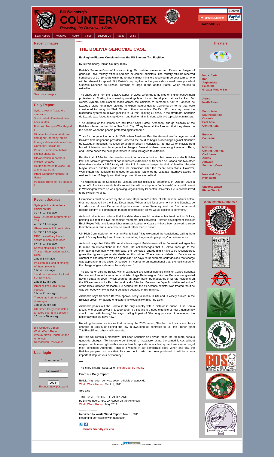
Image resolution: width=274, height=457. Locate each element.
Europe (207, 134)
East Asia (208, 122)
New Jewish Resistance (48, 342)
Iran (204, 78)
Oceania (207, 118)
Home (79, 41)
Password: (53, 371)
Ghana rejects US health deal (52, 228)
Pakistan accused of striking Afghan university (51, 264)
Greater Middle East (215, 89)
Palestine (208, 86)
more (70, 190)
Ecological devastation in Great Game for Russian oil (53, 144)
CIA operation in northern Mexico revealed (49, 159)
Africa (206, 98)
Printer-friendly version (98, 429)
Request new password (53, 386)
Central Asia (210, 125)
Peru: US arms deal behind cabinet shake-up (50, 151)
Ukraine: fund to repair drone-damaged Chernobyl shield (52, 136)
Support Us (104, 35)
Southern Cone (212, 165)
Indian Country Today (130, 367)
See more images (45, 94)
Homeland (209, 177)
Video (88, 35)
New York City (211, 174)
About (120, 35)
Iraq (204, 75)
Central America (212, 150)
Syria (214, 75)
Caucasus (208, 138)
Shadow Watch (212, 186)
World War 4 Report (46, 331)
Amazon (207, 161)
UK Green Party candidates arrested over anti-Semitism (51, 310)
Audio (75, 35)
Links (133, 35)
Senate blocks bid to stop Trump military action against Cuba (52, 251)
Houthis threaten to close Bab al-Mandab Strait (52, 167)
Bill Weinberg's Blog (46, 327)
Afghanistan (210, 82)
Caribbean (209, 154)
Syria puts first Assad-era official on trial (49, 207)
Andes (206, 158)
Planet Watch (211, 190)
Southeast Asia (212, 114)
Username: (53, 360)
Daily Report (42, 35)
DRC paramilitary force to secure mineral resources (49, 238)
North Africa (210, 102)
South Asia (209, 111)
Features (61, 35)
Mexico (207, 147)
